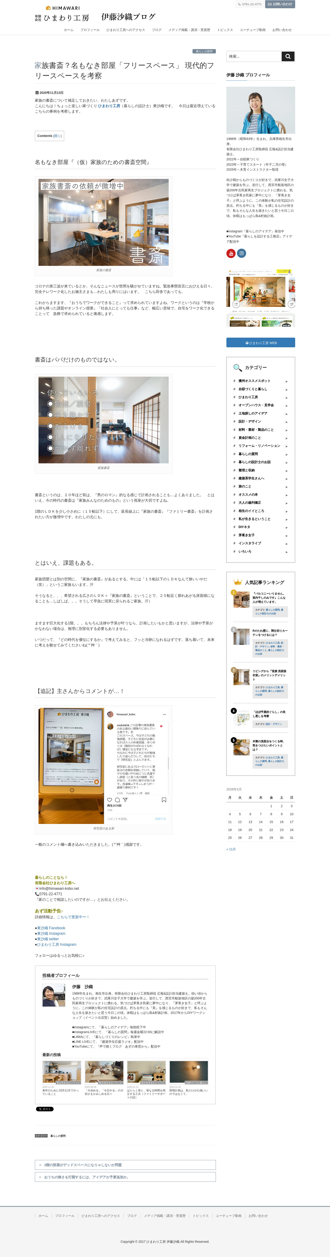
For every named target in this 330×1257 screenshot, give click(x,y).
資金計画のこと (250, 437)
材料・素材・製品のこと (256, 429)
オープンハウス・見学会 (256, 405)
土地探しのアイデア (253, 413)
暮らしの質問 (204, 51)
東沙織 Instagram (51, 933)
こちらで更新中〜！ (73, 917)
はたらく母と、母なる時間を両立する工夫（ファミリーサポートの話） (146, 1094)
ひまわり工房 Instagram (57, 944)
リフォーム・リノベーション (259, 446)
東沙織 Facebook (51, 928)
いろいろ (245, 551)
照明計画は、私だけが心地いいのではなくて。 (188, 1092)
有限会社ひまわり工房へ (55, 883)
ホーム (69, 30)
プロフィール (90, 30)
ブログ (157, 30)
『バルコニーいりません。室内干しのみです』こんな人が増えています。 (269, 597)
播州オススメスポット (255, 381)
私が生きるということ (68, 1083)
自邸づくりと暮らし (196, 1083)
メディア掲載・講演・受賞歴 (189, 30)
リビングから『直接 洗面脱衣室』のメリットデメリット (269, 675)
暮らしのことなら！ (51, 877)
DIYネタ (244, 527)
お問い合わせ (282, 30)
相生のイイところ (251, 511)
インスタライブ (250, 543)
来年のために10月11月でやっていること (60, 1092)
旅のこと (245, 486)
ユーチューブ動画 (253, 30)
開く (57, 136)
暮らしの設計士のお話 (255, 462)
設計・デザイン (250, 421)
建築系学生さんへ (251, 478)
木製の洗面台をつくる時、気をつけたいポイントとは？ (269, 745)
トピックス (225, 30)
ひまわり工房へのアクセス (126, 30)
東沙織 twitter (48, 939)
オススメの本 (248, 494)
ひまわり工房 (109, 106)
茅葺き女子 (247, 535)
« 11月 (231, 849)
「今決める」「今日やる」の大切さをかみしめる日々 (104, 1092)
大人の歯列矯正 (250, 502)
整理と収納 (247, 470)
